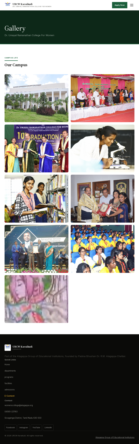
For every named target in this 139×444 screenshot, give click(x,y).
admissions (10, 389)
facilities (8, 383)
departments (10, 371)
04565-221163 (11, 411)
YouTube (36, 427)
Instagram (24, 427)
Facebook (10, 427)
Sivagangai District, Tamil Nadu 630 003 (23, 418)
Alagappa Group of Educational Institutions (115, 437)
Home (7, 364)
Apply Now (120, 5)
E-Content (10, 396)
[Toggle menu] (131, 5)
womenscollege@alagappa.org (19, 405)
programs (9, 377)
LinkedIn (48, 427)
